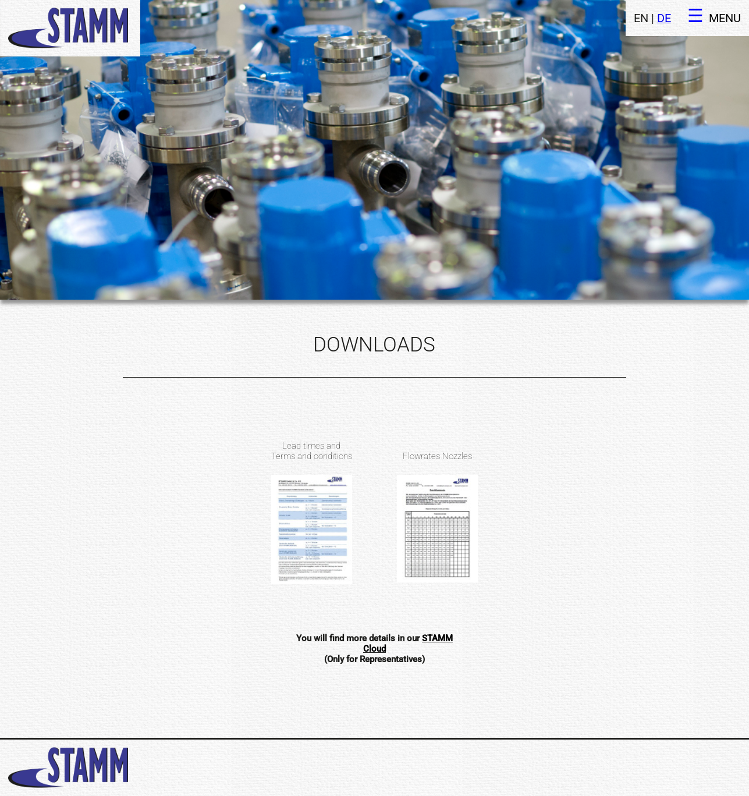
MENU (725, 18)
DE (664, 18)
